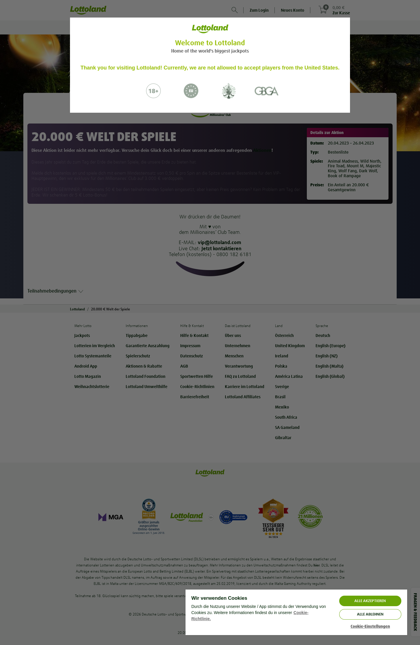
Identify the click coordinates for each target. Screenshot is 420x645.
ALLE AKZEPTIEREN (370, 600)
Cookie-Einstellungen (370, 626)
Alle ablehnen (370, 614)
